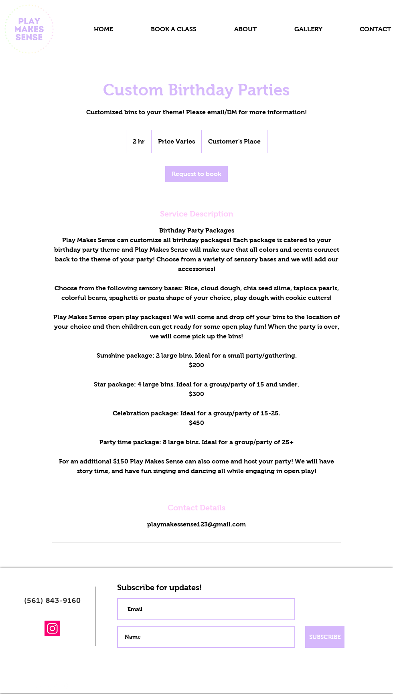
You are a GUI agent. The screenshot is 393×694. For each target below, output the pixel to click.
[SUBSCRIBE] (324, 637)
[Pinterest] (66, 687)
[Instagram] (52, 628)
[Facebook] (38, 687)
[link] (196, 174)
